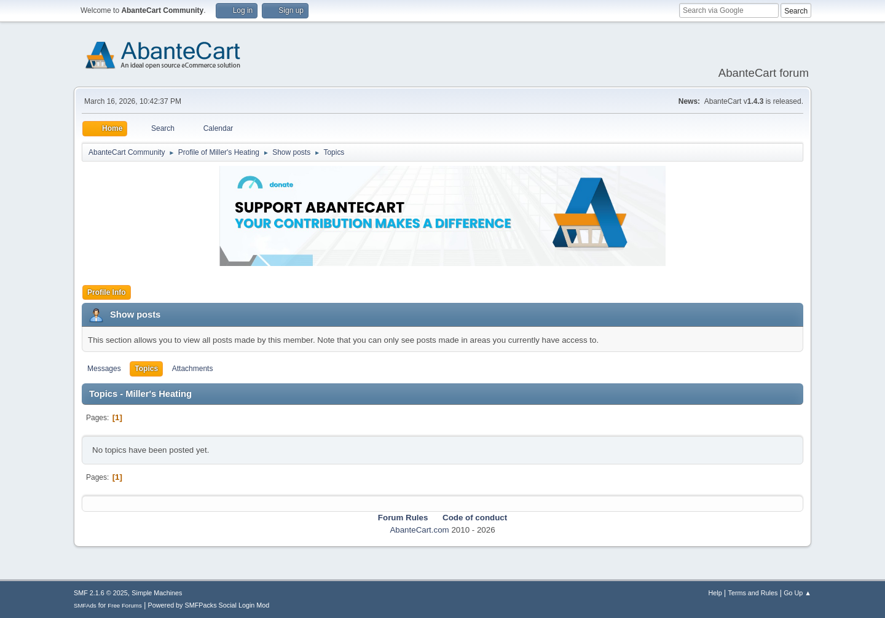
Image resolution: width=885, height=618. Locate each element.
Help (715, 592)
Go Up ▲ (797, 592)
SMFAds (85, 605)
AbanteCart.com (419, 529)
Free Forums (125, 605)
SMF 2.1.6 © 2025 (101, 592)
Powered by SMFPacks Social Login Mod (209, 605)
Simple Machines (157, 592)
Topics (146, 368)
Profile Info (106, 292)
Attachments (192, 368)
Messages (104, 368)
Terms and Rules (753, 592)
